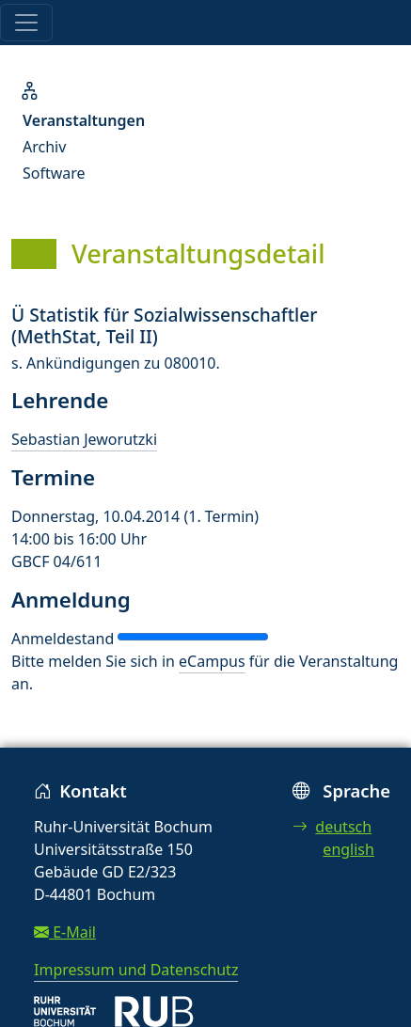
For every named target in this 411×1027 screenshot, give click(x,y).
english (348, 849)
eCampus (212, 661)
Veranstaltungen (84, 120)
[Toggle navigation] (26, 22)
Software (54, 173)
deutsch (331, 826)
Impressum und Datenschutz (136, 969)
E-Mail (65, 932)
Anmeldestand (62, 638)
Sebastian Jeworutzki (84, 439)
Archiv (44, 146)
